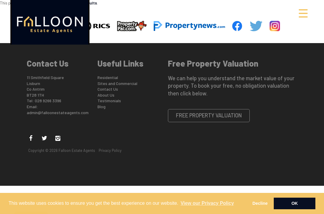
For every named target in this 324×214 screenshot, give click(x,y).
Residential (107, 77)
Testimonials (109, 100)
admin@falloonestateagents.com (58, 112)
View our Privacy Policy (207, 203)
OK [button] (294, 203)
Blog (101, 106)
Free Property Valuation (209, 115)
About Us (105, 94)
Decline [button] (260, 203)
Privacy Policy (110, 150)
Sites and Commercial (117, 83)
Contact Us (107, 89)
